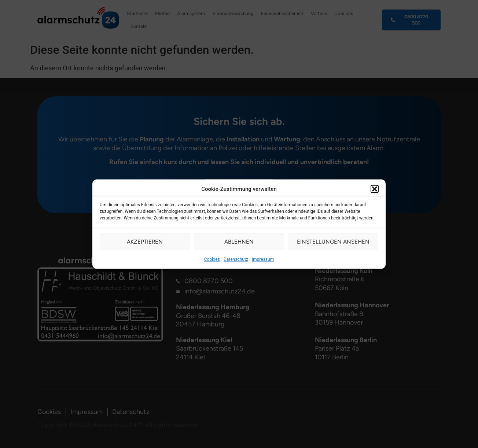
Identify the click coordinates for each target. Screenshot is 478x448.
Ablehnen (239, 241)
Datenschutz (236, 259)
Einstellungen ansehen (333, 241)
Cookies (212, 259)
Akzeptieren (145, 241)
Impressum (263, 259)
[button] (374, 189)
